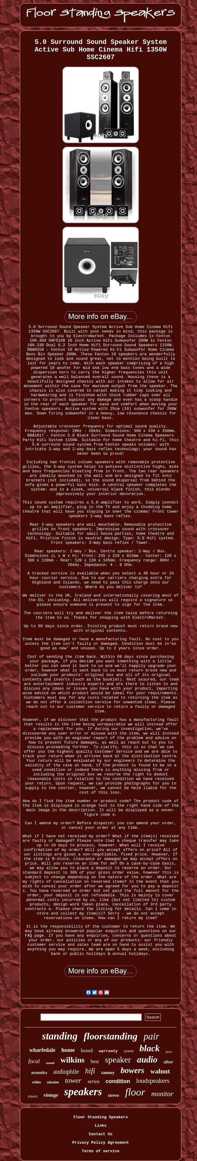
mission (53, 1082)
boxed (87, 1050)
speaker (118, 1059)
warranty (108, 1051)
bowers (132, 1070)
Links (100, 1125)
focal (34, 1061)
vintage (51, 1095)
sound (50, 1063)
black (149, 1048)
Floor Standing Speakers (100, 1117)
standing (60, 1036)
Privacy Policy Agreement (100, 1142)
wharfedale (42, 1050)
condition (117, 1081)
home (68, 1050)
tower (73, 1080)
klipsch (33, 1096)
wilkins (72, 1060)
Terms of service (101, 1151)
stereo (113, 1095)
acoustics (39, 1072)
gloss (169, 1051)
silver (168, 1062)
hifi (90, 1071)
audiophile (66, 1071)
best (95, 1061)
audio (147, 1059)
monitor (162, 1094)
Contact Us (100, 1134)
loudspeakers (152, 1080)
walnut (160, 1071)
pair (151, 1036)
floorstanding (111, 1036)
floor (135, 1092)
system (128, 1051)
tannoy (108, 1072)
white (36, 1082)
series (94, 1081)
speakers (83, 1092)
